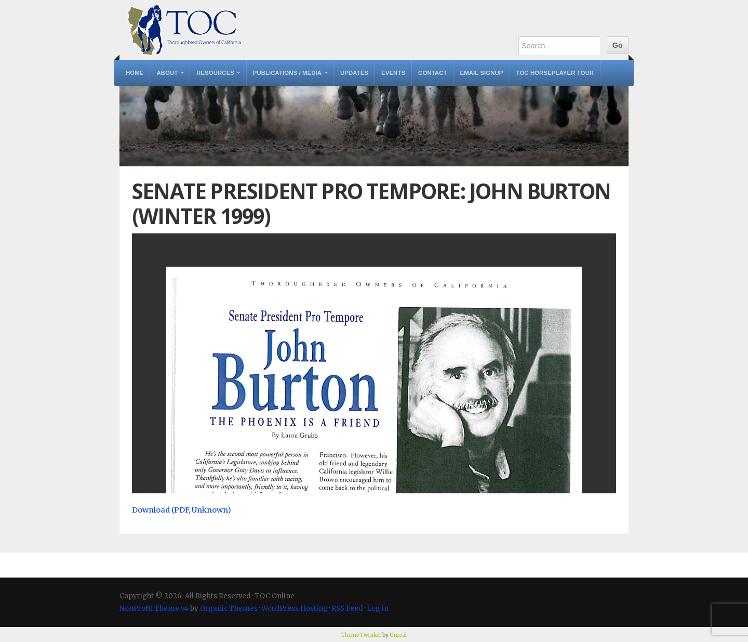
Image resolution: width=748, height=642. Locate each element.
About (167, 73)
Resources (215, 73)
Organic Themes (229, 608)
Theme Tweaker (361, 635)
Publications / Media (287, 73)
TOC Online (184, 30)
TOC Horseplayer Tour (555, 73)
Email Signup (481, 73)
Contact (432, 73)
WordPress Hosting (294, 608)
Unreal (398, 635)
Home (134, 73)
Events (393, 73)
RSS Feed (347, 608)
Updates (354, 73)
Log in (378, 608)
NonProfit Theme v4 (154, 608)
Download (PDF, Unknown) (181, 510)
